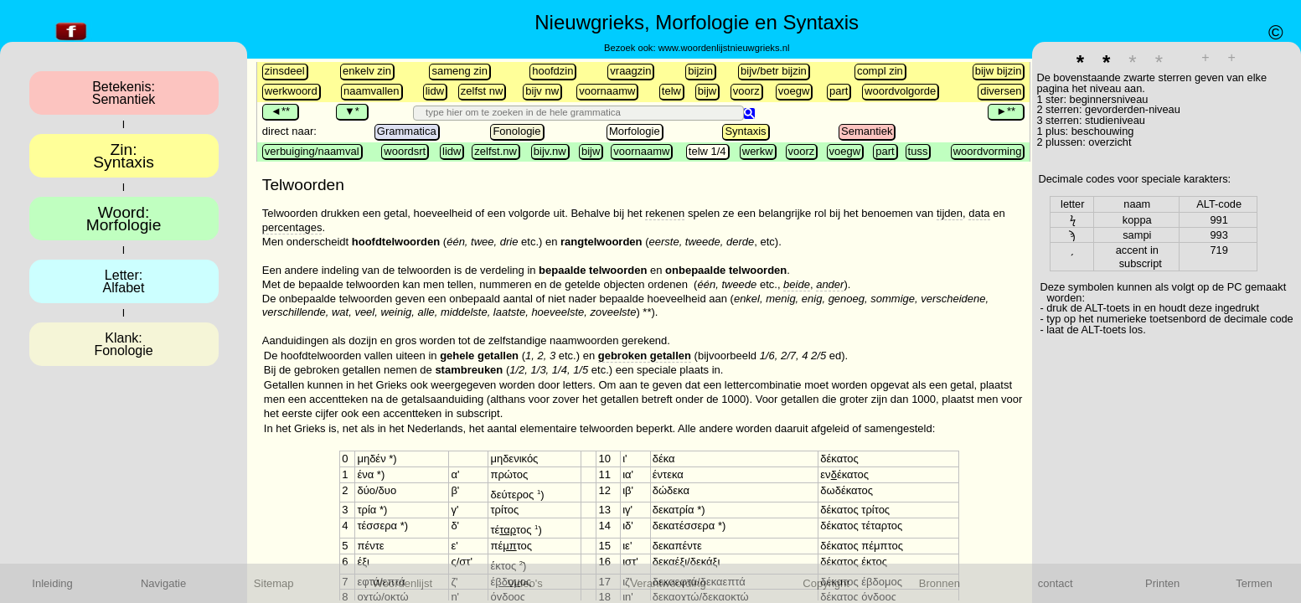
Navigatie (163, 583)
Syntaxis (745, 131)
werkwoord (291, 91)
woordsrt (405, 151)
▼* (351, 111)
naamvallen (371, 91)
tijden (950, 213)
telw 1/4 (707, 151)
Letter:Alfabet (124, 281)
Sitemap (274, 583)
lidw (435, 91)
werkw (757, 151)
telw (671, 91)
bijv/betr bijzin (774, 70)
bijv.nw (550, 151)
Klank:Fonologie (123, 344)
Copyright (826, 583)
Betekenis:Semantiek (124, 93)
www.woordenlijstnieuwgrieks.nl (724, 48)
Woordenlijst (402, 583)
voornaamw (607, 91)
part (838, 91)
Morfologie (634, 131)
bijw (707, 91)
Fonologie (516, 131)
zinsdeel (285, 70)
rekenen (664, 213)
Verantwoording (667, 583)
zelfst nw (482, 91)
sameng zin (459, 70)
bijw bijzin (998, 70)
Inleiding (52, 583)
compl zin (880, 70)
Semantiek (866, 131)
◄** (280, 111)
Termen (1254, 583)
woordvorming (987, 151)
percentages (292, 227)
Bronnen (939, 583)
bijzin (700, 70)
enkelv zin (367, 70)
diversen (1000, 91)
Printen (1162, 583)
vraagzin (630, 70)
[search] (580, 112)
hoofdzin (552, 70)
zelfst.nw (495, 151)
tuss (918, 151)
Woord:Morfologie (124, 219)
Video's (525, 583)
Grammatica (406, 131)
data (978, 213)
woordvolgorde (900, 91)
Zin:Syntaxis (123, 156)
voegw (794, 91)
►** (1005, 111)
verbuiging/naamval (312, 151)
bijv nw (542, 91)
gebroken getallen (644, 355)
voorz (746, 91)
